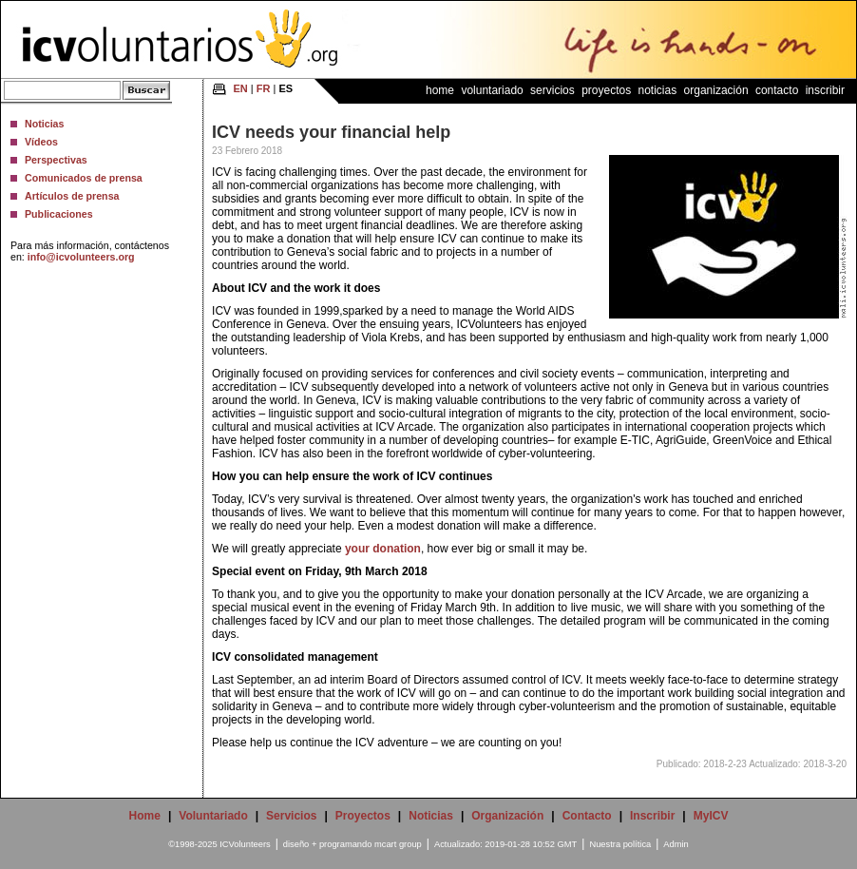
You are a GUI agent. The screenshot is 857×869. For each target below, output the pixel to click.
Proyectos (606, 90)
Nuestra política (620, 844)
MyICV (711, 815)
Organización (716, 90)
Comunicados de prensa (84, 177)
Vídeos (41, 141)
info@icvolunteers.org (81, 256)
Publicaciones (59, 214)
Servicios (552, 90)
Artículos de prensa (72, 196)
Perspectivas (56, 159)
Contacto (776, 90)
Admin (675, 844)
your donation (381, 548)
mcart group (398, 844)
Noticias (44, 123)
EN (241, 88)
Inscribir (825, 90)
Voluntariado (492, 90)
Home (440, 90)
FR (264, 88)
